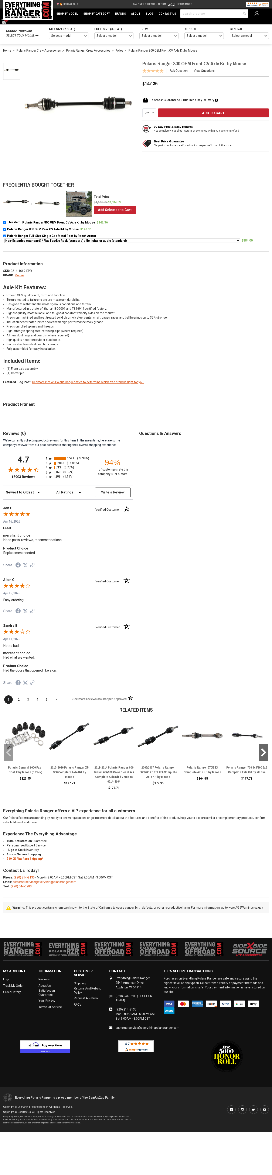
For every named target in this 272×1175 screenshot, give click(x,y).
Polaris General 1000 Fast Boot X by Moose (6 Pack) (25, 769)
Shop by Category (96, 13)
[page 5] (46, 699)
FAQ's (77, 1004)
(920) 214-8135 (24, 877)
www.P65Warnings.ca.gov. (246, 907)
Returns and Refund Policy (87, 990)
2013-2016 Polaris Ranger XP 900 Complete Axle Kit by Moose (69, 772)
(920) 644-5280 (21, 886)
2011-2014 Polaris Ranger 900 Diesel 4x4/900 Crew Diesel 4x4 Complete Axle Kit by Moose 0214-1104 (114, 774)
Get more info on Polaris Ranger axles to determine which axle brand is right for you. (88, 382)
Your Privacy (46, 1000)
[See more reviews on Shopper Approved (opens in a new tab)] (32, 565)
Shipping (80, 983)
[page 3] (28, 699)
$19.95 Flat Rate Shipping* (25, 858)
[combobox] (68, 35)
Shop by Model (67, 13)
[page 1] (8, 699)
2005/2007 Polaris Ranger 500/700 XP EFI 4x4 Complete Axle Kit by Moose (158, 772)
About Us (44, 985)
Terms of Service (50, 1007)
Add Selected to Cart (115, 210)
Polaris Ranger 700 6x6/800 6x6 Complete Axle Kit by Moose (246, 769)
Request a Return (86, 998)
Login (6, 979)
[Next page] (56, 699)
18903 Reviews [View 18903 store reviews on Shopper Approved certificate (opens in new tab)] (27, 477)
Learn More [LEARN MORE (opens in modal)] (184, 4)
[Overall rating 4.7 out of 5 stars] (23, 469)
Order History (12, 992)
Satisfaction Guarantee (46, 993)
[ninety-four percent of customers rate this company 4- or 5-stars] (112, 466)
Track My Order (13, 985)
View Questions (204, 70)
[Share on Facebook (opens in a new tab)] (18, 565)
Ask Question (179, 70)
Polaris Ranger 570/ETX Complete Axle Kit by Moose (202, 769)
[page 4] (37, 699)
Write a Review (113, 492)
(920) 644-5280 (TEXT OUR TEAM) (134, 998)
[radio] (68, 458)
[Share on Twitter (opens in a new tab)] (25, 565)
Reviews (44, 979)
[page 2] (18, 699)
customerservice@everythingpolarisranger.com (44, 882)
